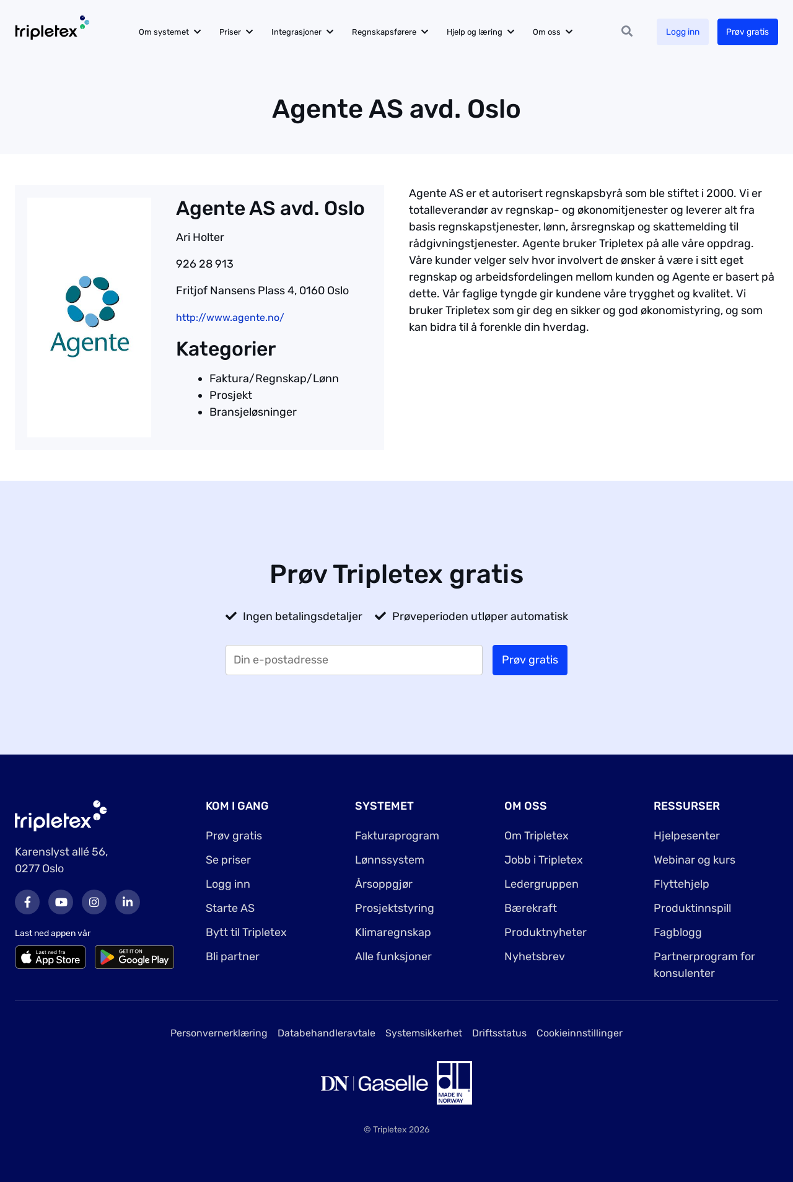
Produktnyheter (545, 932)
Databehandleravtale (326, 1033)
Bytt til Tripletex (246, 932)
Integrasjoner (298, 32)
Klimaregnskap (393, 932)
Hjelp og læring (476, 32)
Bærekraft (530, 908)
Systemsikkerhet (423, 1033)
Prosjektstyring (394, 908)
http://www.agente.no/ (230, 317)
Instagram (94, 902)
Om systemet (166, 32)
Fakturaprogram (397, 836)
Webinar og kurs (694, 860)
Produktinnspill (692, 908)
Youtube (60, 902)
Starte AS (230, 908)
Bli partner (233, 956)
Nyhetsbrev (534, 956)
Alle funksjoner (393, 956)
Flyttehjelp (681, 884)
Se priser (228, 860)
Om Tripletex (536, 836)
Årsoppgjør (384, 884)
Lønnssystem (389, 860)
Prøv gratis (747, 32)
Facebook (27, 902)
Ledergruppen (541, 884)
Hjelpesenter (687, 836)
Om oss (549, 32)
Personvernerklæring (219, 1033)
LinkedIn (127, 902)
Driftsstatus (499, 1033)
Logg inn (682, 32)
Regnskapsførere (386, 32)
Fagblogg (678, 932)
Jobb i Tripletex (543, 860)
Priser (232, 32)
